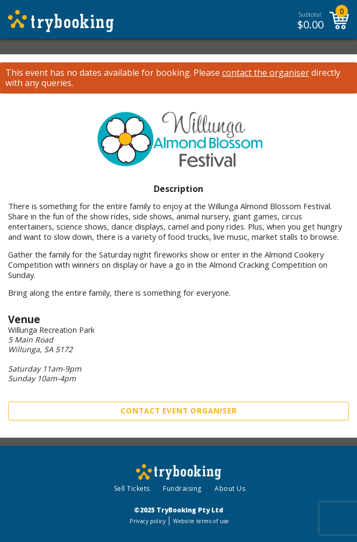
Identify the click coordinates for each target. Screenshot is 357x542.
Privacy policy (148, 521)
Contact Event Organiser (178, 411)
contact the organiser (265, 73)
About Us (230, 488)
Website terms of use (201, 521)
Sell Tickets (132, 488)
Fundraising (182, 488)
